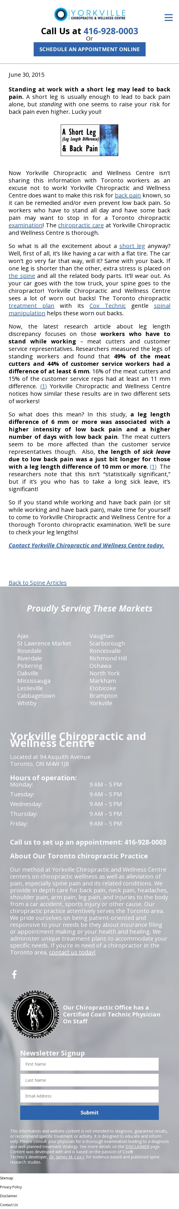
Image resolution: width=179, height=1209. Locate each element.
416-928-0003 (110, 31)
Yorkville (101, 703)
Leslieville (30, 688)
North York (105, 673)
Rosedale (29, 651)
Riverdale (29, 658)
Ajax (22, 636)
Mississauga (33, 681)
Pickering (29, 666)
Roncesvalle (105, 651)
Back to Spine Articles (38, 583)
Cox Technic (108, 306)
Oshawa (100, 666)
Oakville (27, 673)
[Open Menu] (168, 17)
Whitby (27, 703)
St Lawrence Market (44, 643)
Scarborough (107, 643)
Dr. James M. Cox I (66, 1157)
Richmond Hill (108, 658)
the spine (22, 276)
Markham (103, 681)
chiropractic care (81, 225)
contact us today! (72, 952)
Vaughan (102, 636)
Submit (90, 1112)
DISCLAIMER (137, 1146)
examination (26, 225)
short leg (132, 246)
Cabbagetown (36, 695)
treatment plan (31, 306)
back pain (128, 195)
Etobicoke (103, 688)
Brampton (104, 695)
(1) (43, 386)
